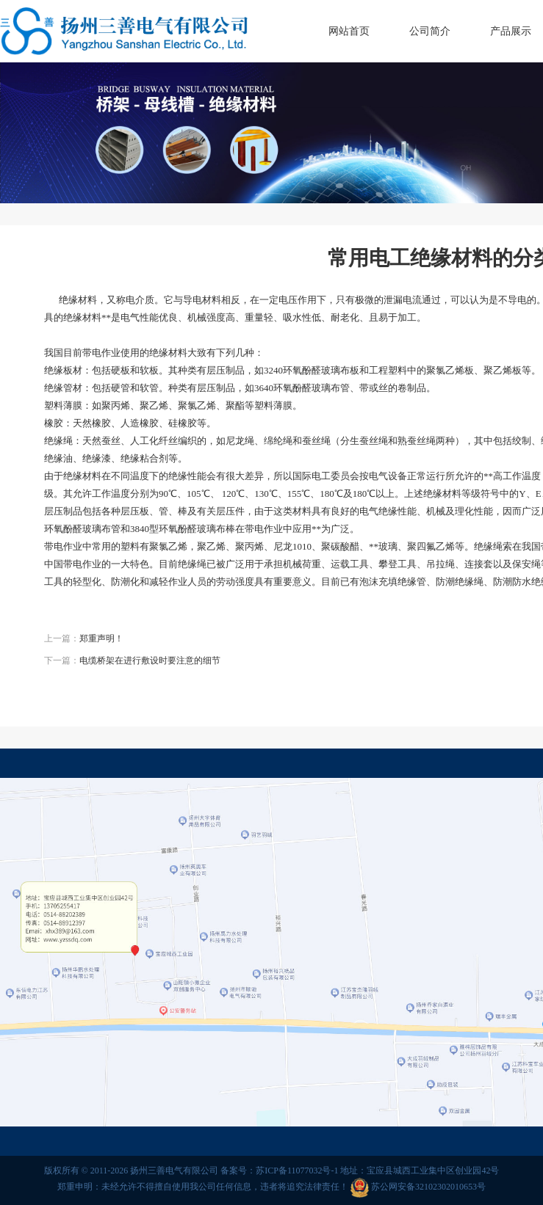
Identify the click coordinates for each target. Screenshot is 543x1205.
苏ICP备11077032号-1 (297, 1170)
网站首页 (349, 31)
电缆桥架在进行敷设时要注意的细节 (149, 660)
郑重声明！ (101, 638)
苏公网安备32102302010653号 (428, 1187)
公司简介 (429, 31)
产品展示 (510, 31)
